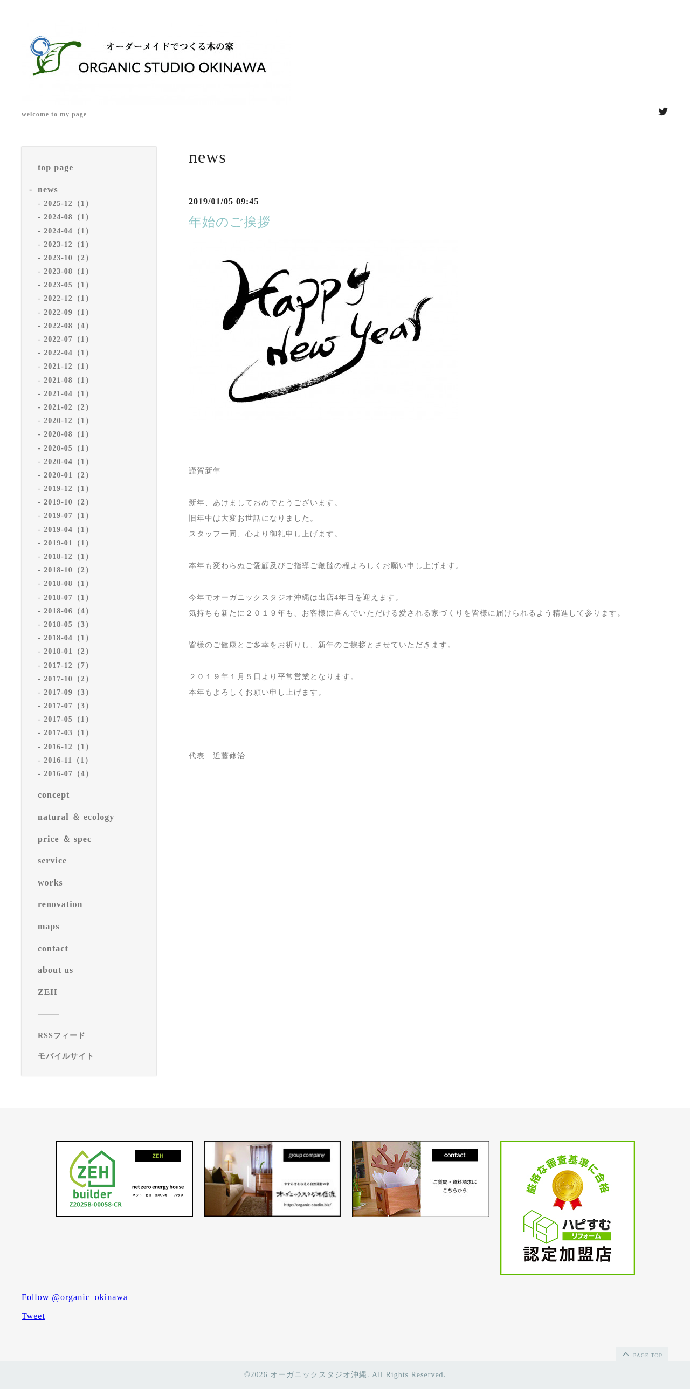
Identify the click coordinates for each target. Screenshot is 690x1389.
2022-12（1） (68, 298)
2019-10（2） (68, 502)
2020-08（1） (68, 434)
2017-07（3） (68, 706)
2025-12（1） (68, 203)
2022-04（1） (68, 353)
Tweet (33, 1316)
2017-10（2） (68, 679)
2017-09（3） (68, 692)
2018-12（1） (68, 556)
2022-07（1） (68, 339)
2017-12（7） (68, 665)
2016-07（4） (68, 774)
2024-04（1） (68, 231)
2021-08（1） (68, 380)
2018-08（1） (68, 583)
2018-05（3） (68, 624)
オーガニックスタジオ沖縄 (318, 1375)
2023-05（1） (68, 285)
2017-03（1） (68, 733)
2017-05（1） (68, 719)
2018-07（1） (68, 597)
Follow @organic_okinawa (75, 1297)
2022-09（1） (68, 312)
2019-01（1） (68, 543)
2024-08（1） (68, 217)
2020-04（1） (68, 462)
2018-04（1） (68, 638)
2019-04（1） (68, 530)
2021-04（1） (68, 394)
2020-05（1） (68, 448)
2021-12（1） (68, 366)
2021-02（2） (68, 407)
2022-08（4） (68, 326)
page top (641, 1353)
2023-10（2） (68, 258)
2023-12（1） (68, 244)
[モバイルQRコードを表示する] (93, 1056)
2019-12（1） (68, 489)
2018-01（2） (68, 651)
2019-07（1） (68, 516)
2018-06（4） (68, 611)
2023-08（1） (68, 271)
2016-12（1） (68, 747)
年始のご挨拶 (230, 222)
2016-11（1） (68, 760)
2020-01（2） (68, 475)
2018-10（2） (68, 570)
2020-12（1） (68, 421)
